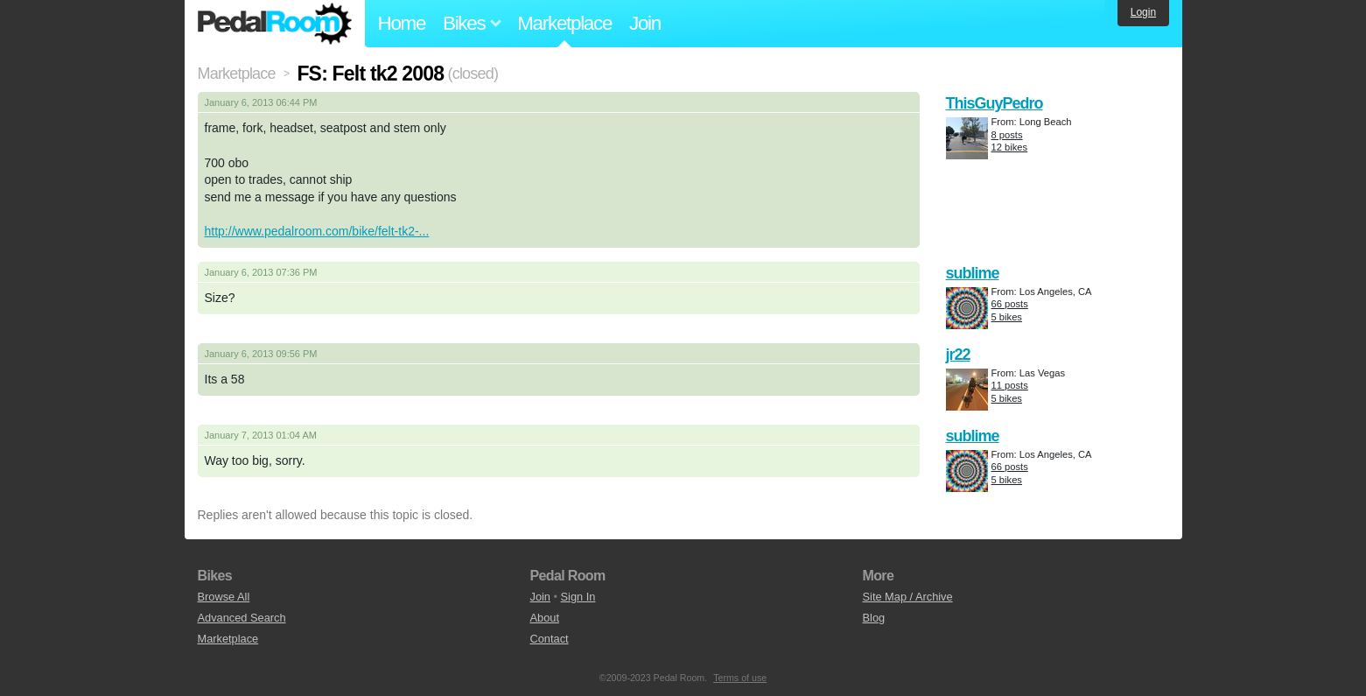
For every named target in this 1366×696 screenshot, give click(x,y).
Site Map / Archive (908, 596)
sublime (972, 273)
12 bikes (1009, 147)
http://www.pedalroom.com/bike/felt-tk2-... (317, 231)
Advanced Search (242, 617)
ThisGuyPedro (994, 103)
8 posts (1007, 135)
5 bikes (1006, 317)
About (544, 617)
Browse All (224, 596)
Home (402, 23)
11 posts (1009, 385)
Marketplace (564, 23)
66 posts (1009, 304)
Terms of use (740, 677)
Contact (549, 638)
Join (645, 23)
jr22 (958, 354)
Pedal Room (275, 24)
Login (1143, 12)
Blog (874, 617)
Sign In (578, 596)
